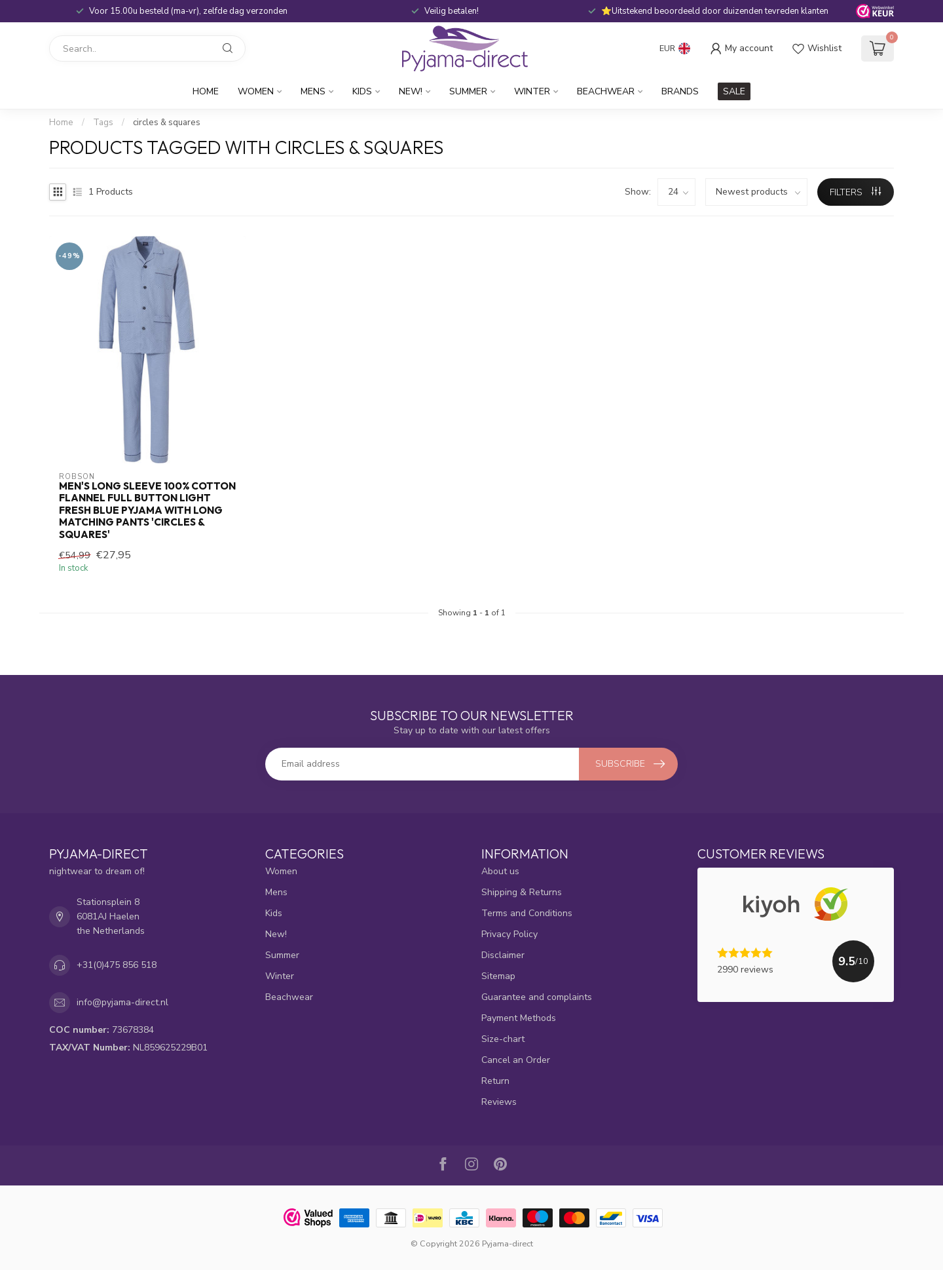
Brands (680, 91)
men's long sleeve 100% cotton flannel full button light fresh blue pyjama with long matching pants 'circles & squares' (147, 510)
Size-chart (503, 1039)
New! (410, 91)
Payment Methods (518, 1018)
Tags (103, 122)
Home (206, 91)
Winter (532, 91)
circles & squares (166, 122)
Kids (362, 91)
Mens (313, 91)
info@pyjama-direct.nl (122, 1002)
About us (500, 871)
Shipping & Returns (521, 892)
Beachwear (606, 91)
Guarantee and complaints (536, 997)
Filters (855, 192)
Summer (468, 91)
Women (256, 91)
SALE (734, 91)
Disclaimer (503, 955)
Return (495, 1081)
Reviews (499, 1102)
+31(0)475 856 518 (117, 965)
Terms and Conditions (526, 913)
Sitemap (498, 976)
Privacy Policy (509, 934)
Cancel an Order (515, 1060)
